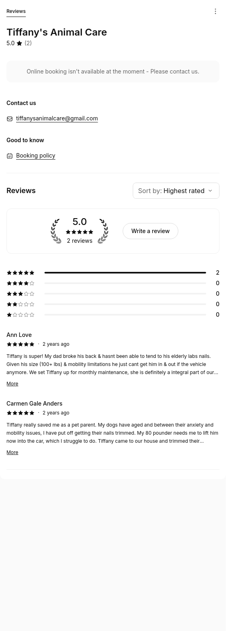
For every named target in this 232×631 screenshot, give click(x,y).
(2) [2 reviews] (28, 43)
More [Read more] (12, 384)
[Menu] (215, 11)
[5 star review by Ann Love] (112, 359)
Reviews (16, 12)
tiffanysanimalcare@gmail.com (57, 118)
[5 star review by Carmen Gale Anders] (112, 427)
